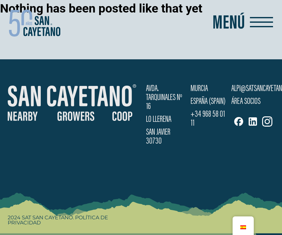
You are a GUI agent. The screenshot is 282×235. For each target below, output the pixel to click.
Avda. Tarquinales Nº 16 (164, 97)
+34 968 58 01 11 (208, 119)
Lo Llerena (158, 119)
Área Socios (246, 101)
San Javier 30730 (158, 137)
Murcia (199, 88)
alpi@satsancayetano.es (252, 88)
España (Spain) (208, 101)
